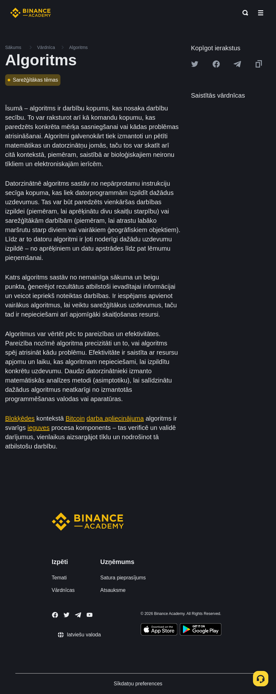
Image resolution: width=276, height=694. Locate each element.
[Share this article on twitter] (195, 64)
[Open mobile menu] (260, 13)
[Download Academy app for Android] (200, 630)
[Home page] (30, 13)
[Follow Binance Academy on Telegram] (78, 615)
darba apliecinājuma (115, 418)
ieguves (39, 427)
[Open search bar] (243, 13)
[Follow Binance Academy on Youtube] (89, 615)
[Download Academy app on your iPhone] (159, 630)
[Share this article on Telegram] (237, 64)
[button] (260, 13)
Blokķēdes (20, 418)
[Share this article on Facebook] (216, 64)
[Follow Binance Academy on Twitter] (66, 614)
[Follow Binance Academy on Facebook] (55, 615)
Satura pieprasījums (123, 577)
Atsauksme (113, 590)
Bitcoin (75, 418)
